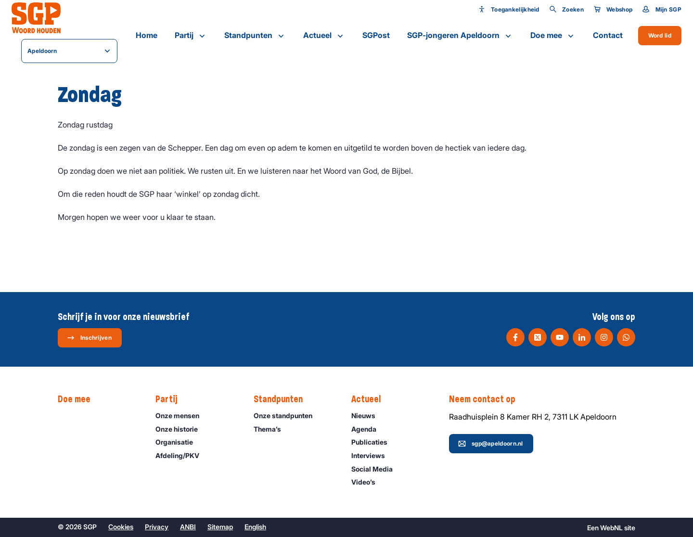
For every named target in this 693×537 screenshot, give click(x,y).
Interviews (372, 455)
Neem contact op (487, 399)
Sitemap (220, 527)
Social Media (376, 468)
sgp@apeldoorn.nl (490, 444)
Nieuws (367, 415)
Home (146, 35)
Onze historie (180, 429)
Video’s (367, 481)
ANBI (188, 527)
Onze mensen (181, 415)
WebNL (611, 528)
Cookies (120, 527)
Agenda (368, 429)
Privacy (156, 527)
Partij (191, 35)
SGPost (376, 35)
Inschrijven (89, 338)
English (255, 527)
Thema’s (272, 429)
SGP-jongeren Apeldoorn (460, 35)
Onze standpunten (287, 415)
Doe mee (553, 35)
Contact (608, 35)
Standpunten (255, 35)
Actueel (324, 35)
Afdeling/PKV (181, 455)
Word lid (659, 35)
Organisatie (178, 442)
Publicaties (373, 442)
